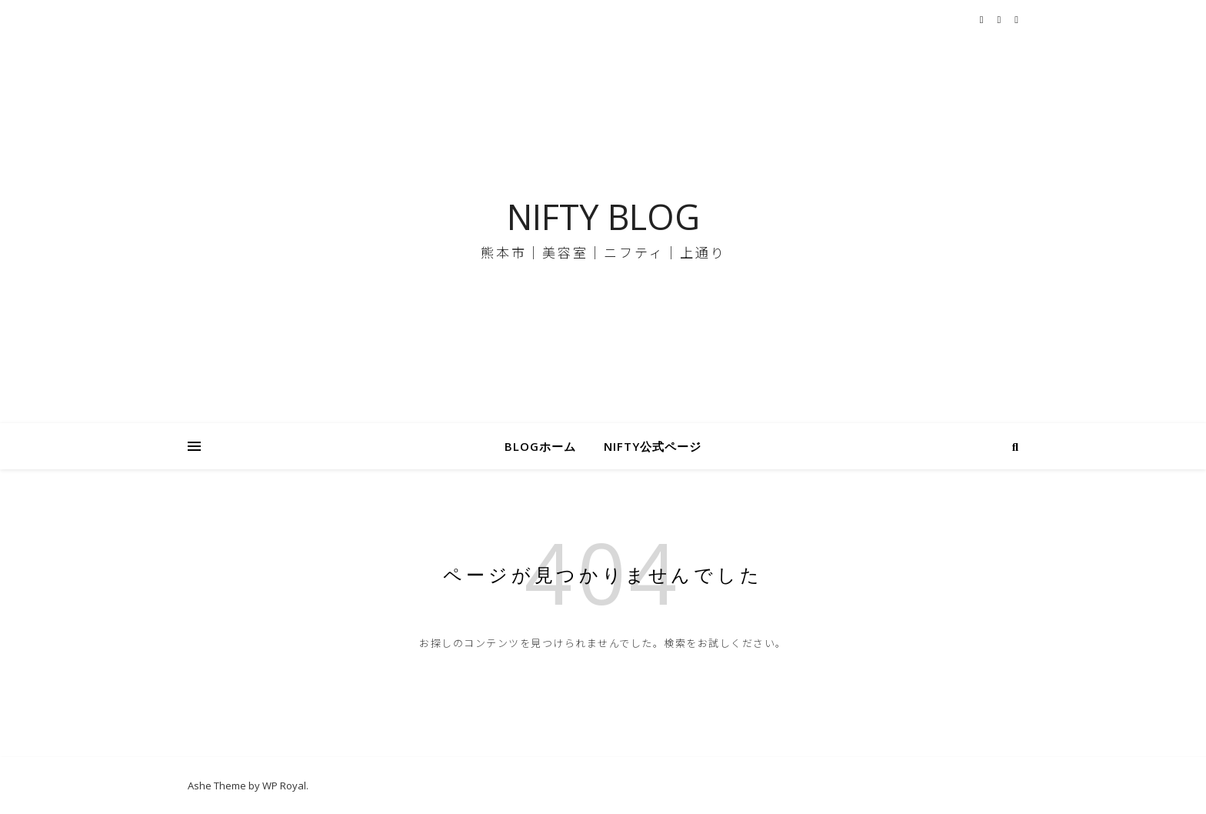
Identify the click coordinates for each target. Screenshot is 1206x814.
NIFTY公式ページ (652, 446)
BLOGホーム (540, 446)
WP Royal (284, 785)
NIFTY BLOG (603, 216)
